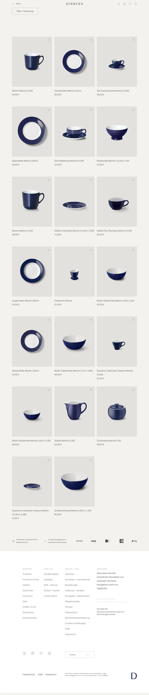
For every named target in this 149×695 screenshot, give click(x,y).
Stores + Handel (52, 590)
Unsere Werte (50, 596)
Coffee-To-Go (29, 607)
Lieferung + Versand (74, 590)
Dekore (26, 585)
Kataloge (48, 579)
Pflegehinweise (72, 601)
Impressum (70, 634)
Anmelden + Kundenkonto (77, 579)
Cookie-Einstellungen (75, 623)
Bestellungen (71, 585)
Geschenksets (30, 618)
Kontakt (69, 607)
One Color (28, 596)
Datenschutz (71, 612)
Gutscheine (28, 612)
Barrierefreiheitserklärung (77, 618)
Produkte (27, 574)
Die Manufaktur (51, 574)
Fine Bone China (31, 579)
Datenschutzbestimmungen (109, 612)
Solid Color (28, 590)
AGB (67, 629)
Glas (25, 601)
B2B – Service (51, 585)
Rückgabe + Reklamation (77, 596)
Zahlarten (69, 574)
